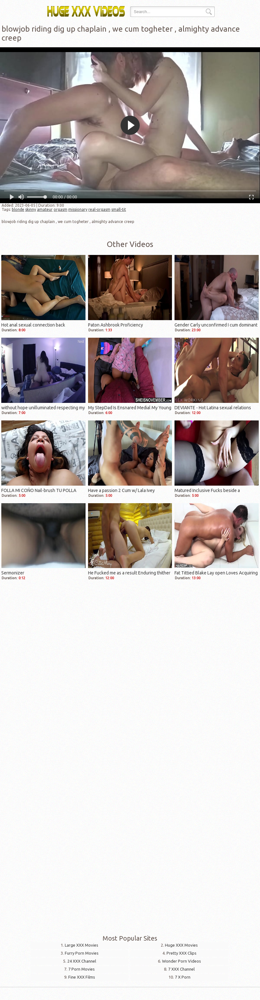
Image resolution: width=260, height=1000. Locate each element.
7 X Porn (182, 977)
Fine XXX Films (81, 977)
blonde (18, 209)
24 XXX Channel (81, 961)
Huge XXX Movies (181, 945)
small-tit (118, 209)
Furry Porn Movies (82, 953)
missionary (77, 209)
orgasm (60, 209)
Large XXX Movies (81, 945)
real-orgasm (99, 209)
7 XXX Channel (181, 969)
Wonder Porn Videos (181, 961)
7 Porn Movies (81, 969)
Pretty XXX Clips (182, 953)
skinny (30, 209)
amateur (45, 209)
